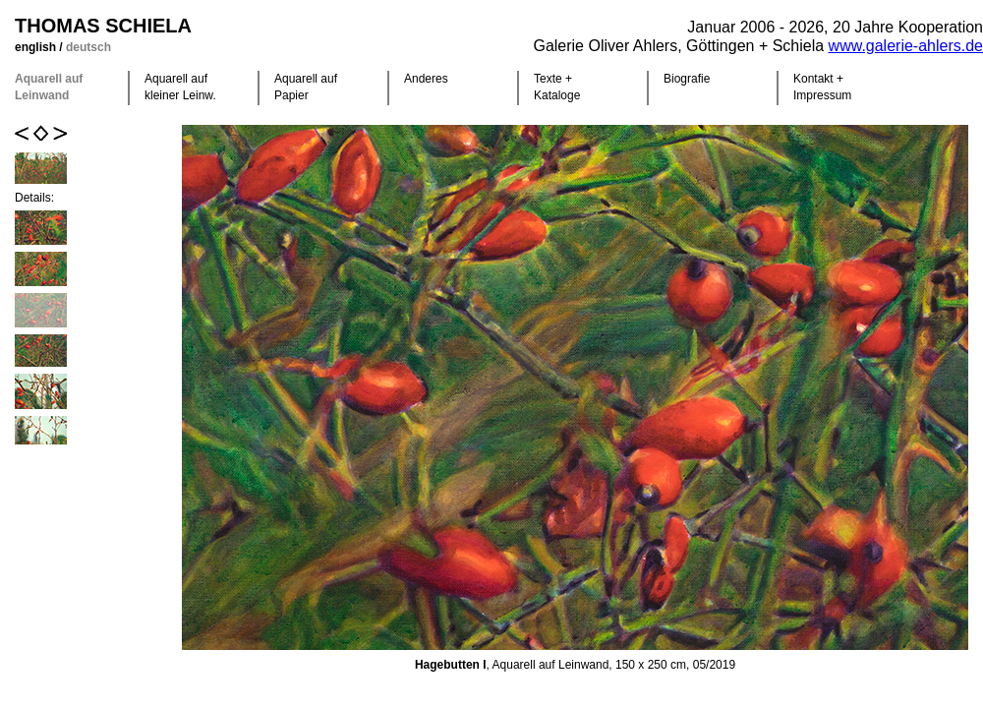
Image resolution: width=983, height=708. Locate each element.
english (37, 47)
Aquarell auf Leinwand (49, 87)
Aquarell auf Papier (305, 87)
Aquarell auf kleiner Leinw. (180, 87)
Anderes (426, 79)
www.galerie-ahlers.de (906, 45)
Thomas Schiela (103, 25)
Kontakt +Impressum (822, 87)
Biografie (687, 79)
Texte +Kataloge (557, 87)
